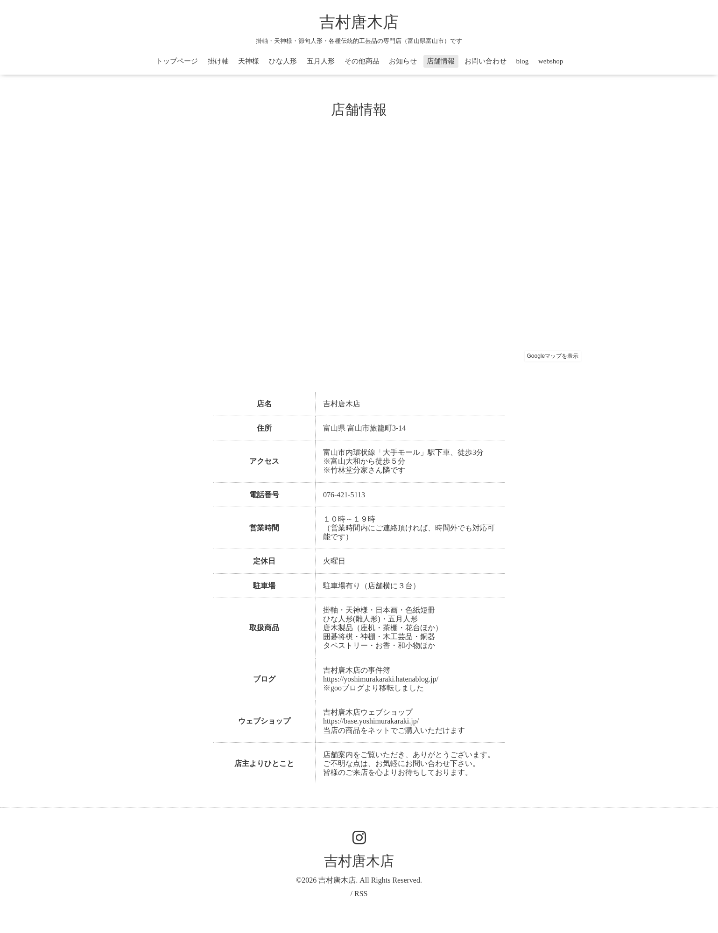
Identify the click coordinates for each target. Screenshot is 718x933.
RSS (360, 894)
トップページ (177, 61)
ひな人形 (283, 61)
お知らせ (403, 61)
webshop (550, 61)
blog (522, 61)
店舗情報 (441, 61)
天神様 (248, 61)
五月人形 (321, 61)
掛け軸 (218, 61)
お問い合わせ (486, 61)
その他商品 (362, 61)
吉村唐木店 (359, 22)
